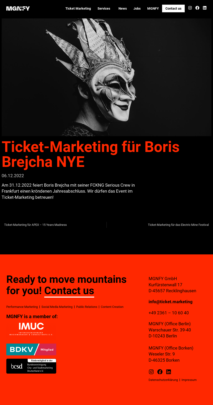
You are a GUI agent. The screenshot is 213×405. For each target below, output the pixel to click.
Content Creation (112, 307)
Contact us (173, 8)
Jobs (137, 8)
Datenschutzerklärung (163, 380)
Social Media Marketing (57, 307)
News (122, 8)
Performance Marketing (22, 307)
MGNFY (153, 8)
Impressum (189, 380)
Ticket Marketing (78, 8)
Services (105, 8)
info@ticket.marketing (171, 301)
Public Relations (86, 307)
